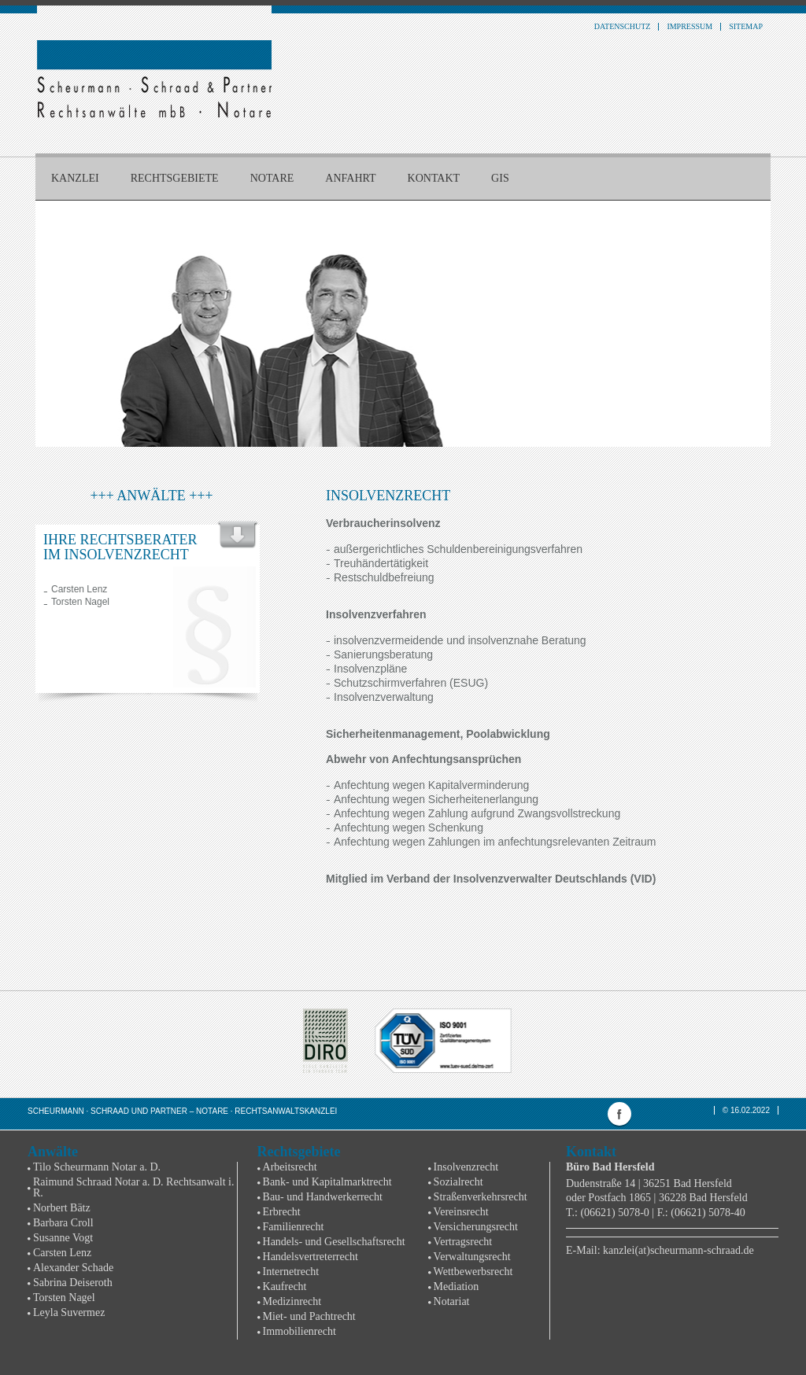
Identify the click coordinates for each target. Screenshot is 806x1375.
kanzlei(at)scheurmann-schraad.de (678, 1250)
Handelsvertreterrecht (310, 1257)
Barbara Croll (63, 1223)
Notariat (452, 1301)
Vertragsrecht (463, 1242)
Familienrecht (293, 1227)
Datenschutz (622, 27)
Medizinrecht (292, 1301)
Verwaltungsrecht (472, 1257)
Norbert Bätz (62, 1208)
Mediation (456, 1286)
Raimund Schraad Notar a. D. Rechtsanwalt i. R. (133, 1187)
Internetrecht (291, 1271)
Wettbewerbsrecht (473, 1271)
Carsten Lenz (79, 589)
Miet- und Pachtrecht (309, 1316)
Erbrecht (282, 1212)
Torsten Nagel (80, 602)
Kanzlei (75, 178)
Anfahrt (350, 178)
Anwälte (53, 1151)
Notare (272, 178)
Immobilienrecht (299, 1331)
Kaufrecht (285, 1286)
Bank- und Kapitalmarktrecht (327, 1182)
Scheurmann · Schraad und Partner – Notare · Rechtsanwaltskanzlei (182, 1111)
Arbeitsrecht (290, 1167)
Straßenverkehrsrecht (480, 1197)
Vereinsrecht (461, 1212)
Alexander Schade (73, 1268)
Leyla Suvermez (69, 1312)
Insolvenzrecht (466, 1167)
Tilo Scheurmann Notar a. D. (97, 1167)
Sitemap (746, 27)
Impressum (689, 27)
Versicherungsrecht (476, 1227)
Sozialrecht (458, 1182)
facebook (619, 1114)
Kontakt (434, 178)
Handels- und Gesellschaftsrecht (334, 1242)
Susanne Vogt (63, 1238)
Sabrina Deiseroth (73, 1282)
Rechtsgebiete (175, 178)
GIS (500, 178)
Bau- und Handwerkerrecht (323, 1197)
